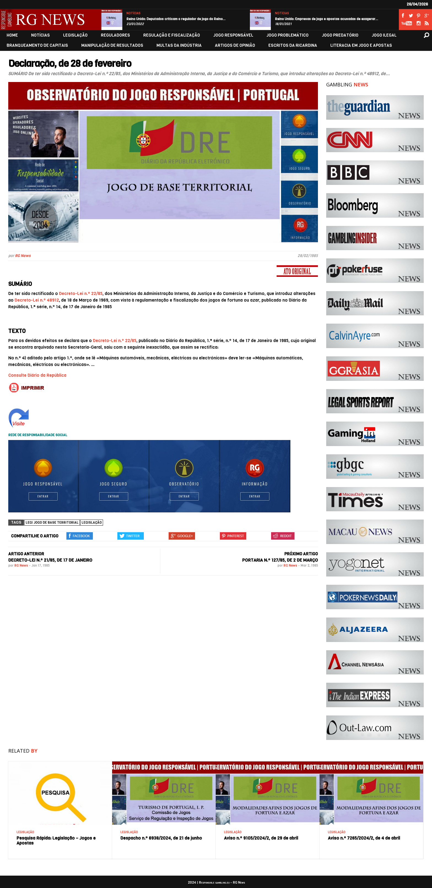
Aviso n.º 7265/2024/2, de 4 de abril (364, 838)
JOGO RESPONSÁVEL (233, 35)
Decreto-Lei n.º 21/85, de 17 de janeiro (50, 560)
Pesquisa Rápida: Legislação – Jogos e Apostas (56, 840)
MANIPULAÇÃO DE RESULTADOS (112, 45)
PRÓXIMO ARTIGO (301, 554)
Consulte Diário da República (37, 375)
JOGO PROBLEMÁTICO (287, 35)
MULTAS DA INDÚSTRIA (179, 45)
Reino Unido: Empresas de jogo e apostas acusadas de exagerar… (326, 19)
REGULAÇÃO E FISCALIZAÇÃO (171, 35)
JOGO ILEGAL (384, 35)
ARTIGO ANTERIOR (26, 554)
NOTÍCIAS (133, 13)
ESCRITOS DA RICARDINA (292, 45)
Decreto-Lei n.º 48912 (37, 300)
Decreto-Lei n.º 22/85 (80, 293)
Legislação (92, 522)
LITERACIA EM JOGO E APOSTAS (361, 45)
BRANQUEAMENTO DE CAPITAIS (37, 45)
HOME (12, 35)
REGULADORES (115, 35)
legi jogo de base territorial (52, 522)
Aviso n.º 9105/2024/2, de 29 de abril (261, 838)
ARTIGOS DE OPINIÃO (235, 45)
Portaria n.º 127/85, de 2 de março (280, 560)
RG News (23, 255)
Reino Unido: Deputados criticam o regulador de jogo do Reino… (176, 19)
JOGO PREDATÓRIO (340, 35)
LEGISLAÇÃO (75, 35)
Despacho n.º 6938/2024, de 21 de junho (161, 838)
